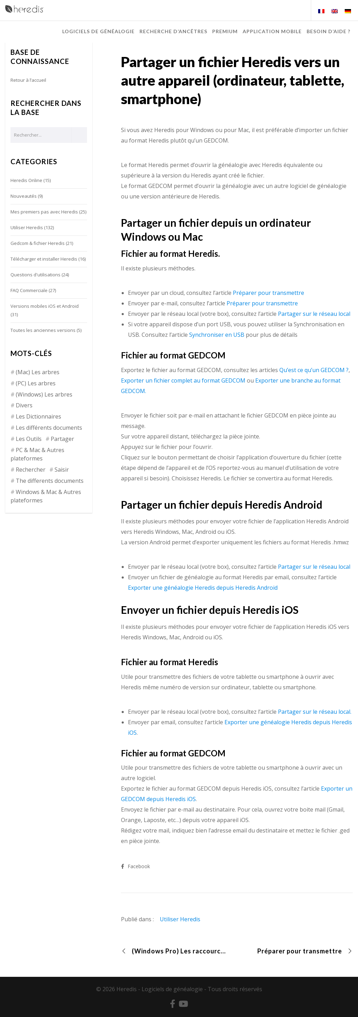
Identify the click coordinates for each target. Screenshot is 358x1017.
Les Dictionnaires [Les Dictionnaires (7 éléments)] (38, 416)
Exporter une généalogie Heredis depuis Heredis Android (203, 587)
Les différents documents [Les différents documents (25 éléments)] (49, 427)
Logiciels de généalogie (172, 989)
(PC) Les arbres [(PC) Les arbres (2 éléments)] (36, 383)
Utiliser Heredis (180, 919)
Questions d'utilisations (35, 274)
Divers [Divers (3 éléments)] (24, 405)
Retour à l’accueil (28, 80)
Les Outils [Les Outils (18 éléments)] (29, 439)
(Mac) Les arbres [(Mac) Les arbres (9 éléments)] (37, 372)
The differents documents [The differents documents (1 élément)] (50, 481)
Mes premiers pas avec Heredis (44, 212)
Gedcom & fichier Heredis (37, 243)
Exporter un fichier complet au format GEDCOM (183, 380)
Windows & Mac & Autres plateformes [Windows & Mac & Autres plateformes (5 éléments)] (45, 496)
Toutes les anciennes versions (43, 330)
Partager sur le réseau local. (314, 711)
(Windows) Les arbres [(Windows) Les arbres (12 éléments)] (44, 394)
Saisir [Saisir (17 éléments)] (62, 469)
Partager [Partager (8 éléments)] (62, 439)
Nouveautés (23, 196)
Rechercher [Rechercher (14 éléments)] (30, 469)
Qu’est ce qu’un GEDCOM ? (314, 370)
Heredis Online (26, 180)
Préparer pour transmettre (268, 293)
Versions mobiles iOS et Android (44, 306)
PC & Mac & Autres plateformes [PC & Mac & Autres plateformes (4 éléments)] (37, 454)
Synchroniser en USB (216, 335)
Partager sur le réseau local (314, 314)
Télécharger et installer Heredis (43, 259)
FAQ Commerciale (29, 290)
